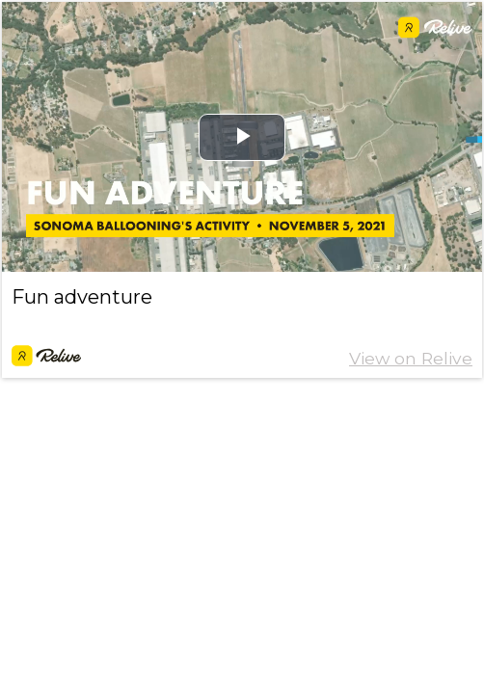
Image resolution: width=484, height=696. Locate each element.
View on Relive (410, 358)
